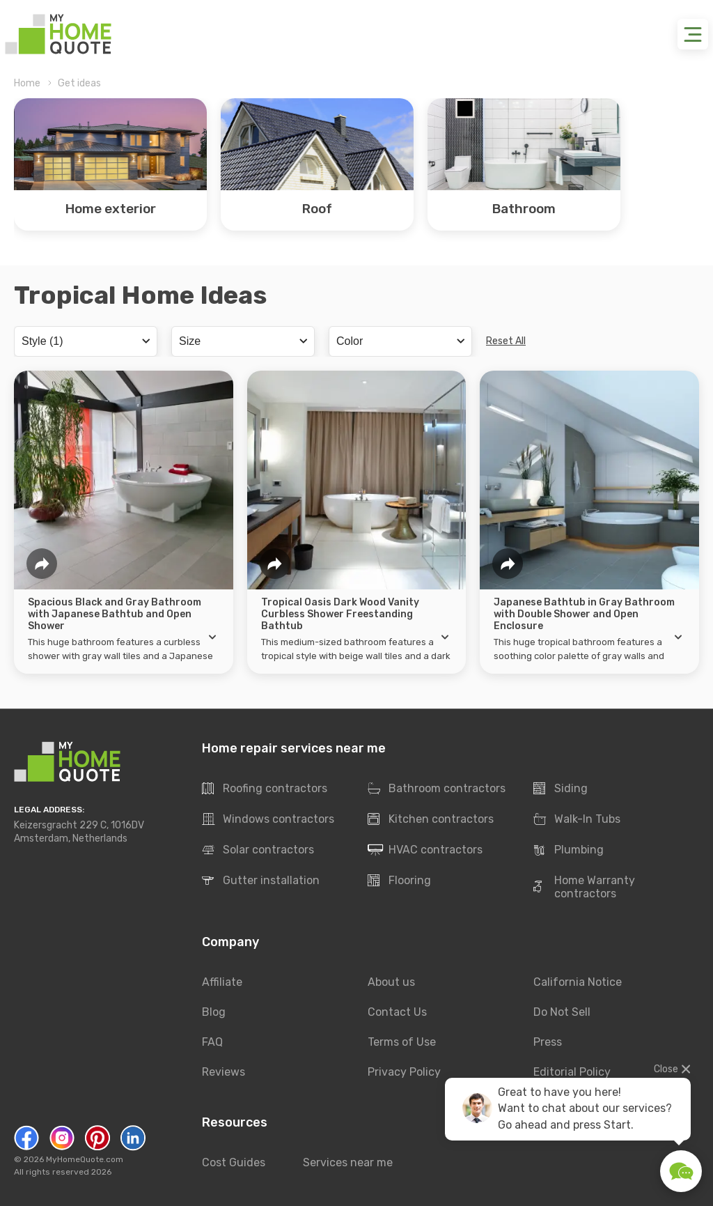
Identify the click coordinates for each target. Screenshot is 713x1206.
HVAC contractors (425, 851)
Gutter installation (261, 881)
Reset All (506, 341)
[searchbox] (84, 340)
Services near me (348, 1162)
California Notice (577, 982)
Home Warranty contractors (584, 887)
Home (27, 83)
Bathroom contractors (437, 789)
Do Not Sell (561, 1012)
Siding (560, 789)
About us (391, 982)
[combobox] (85, 341)
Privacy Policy (404, 1072)
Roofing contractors (264, 789)
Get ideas (79, 83)
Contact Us (397, 1012)
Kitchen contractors (431, 820)
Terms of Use (402, 1042)
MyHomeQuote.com (84, 1159)
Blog (214, 1012)
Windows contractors (268, 820)
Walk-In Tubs (576, 820)
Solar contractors (258, 851)
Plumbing (568, 851)
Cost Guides (233, 1162)
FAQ (212, 1042)
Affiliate (222, 982)
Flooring (399, 881)
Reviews (223, 1072)
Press (547, 1042)
